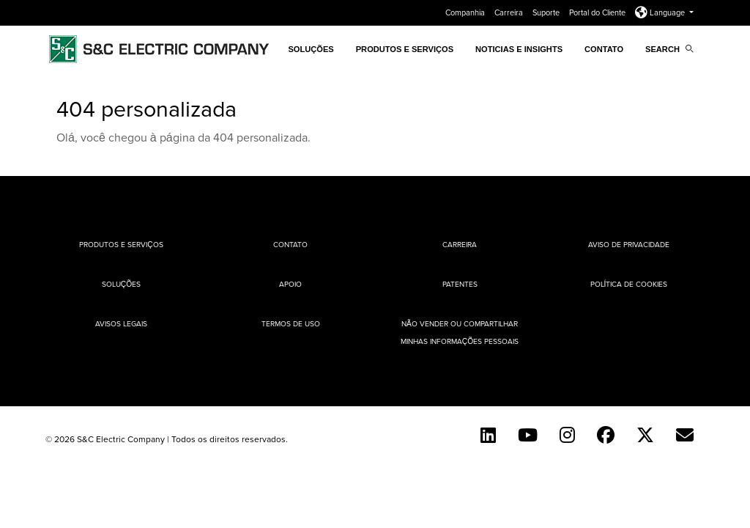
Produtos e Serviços (404, 49)
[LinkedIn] (488, 434)
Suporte (547, 12)
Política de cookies (629, 284)
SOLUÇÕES (310, 49)
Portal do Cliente (598, 12)
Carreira (509, 12)
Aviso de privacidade (628, 244)
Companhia (466, 12)
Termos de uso (290, 323)
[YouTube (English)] (528, 434)
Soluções (121, 284)
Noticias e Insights (518, 49)
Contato (603, 49)
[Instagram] (567, 434)
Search (669, 49)
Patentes (460, 284)
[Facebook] (606, 434)
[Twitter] (645, 434)
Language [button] (661, 12)
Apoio (290, 284)
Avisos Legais (121, 323)
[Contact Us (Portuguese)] (685, 434)
